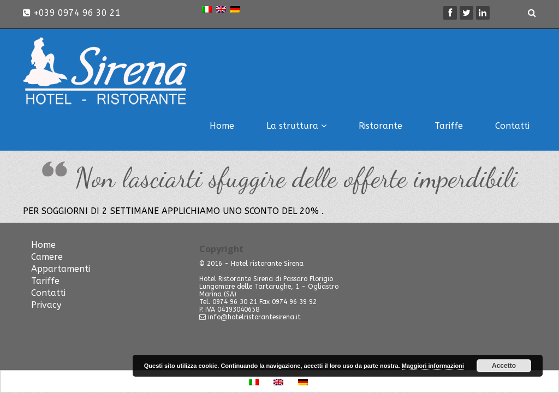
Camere (47, 257)
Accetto (504, 366)
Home (222, 126)
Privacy (46, 305)
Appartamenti (60, 269)
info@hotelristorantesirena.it (254, 317)
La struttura (296, 126)
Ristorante (380, 126)
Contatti (512, 126)
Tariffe (449, 126)
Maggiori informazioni (433, 365)
